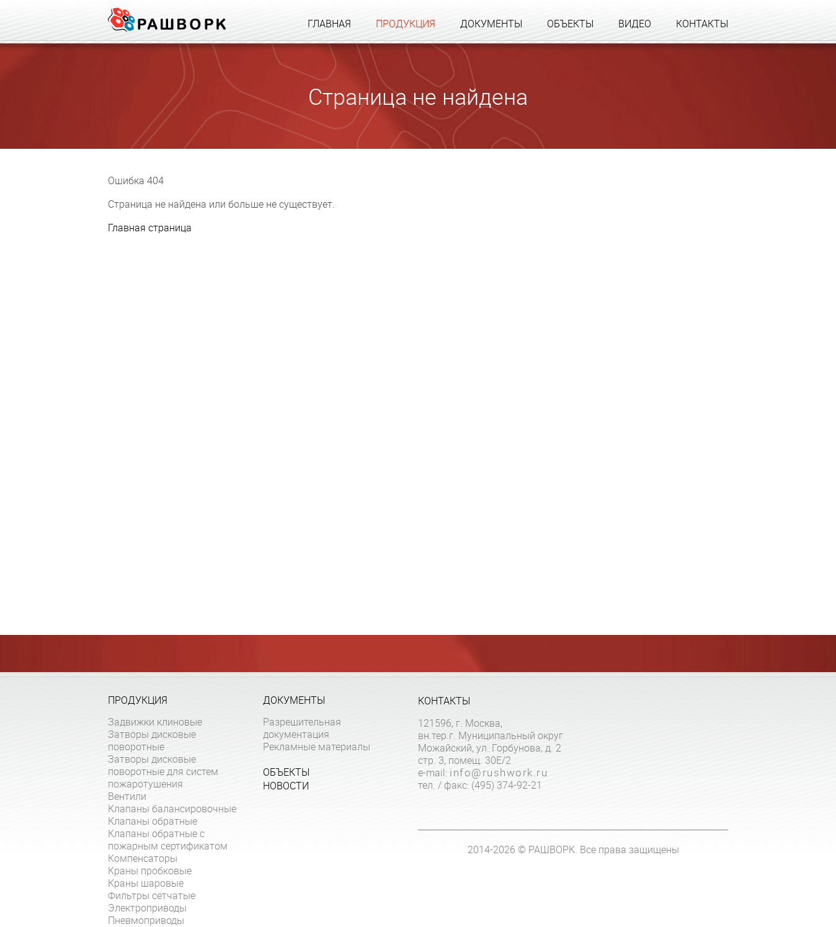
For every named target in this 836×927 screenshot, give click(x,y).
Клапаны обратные (152, 821)
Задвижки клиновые (155, 722)
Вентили (127, 796)
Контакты (702, 23)
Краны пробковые (150, 870)
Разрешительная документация (302, 728)
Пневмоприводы (146, 920)
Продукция (405, 23)
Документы (491, 23)
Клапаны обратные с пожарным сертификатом (168, 840)
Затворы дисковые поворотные (152, 740)
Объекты (570, 23)
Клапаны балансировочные (172, 808)
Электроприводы (147, 908)
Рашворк (167, 19)
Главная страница (150, 227)
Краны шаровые (146, 883)
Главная (329, 23)
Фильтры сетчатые (151, 895)
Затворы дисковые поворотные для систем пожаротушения (163, 771)
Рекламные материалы (316, 746)
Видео (634, 23)
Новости (286, 785)
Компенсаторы (142, 858)
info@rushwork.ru (499, 772)
